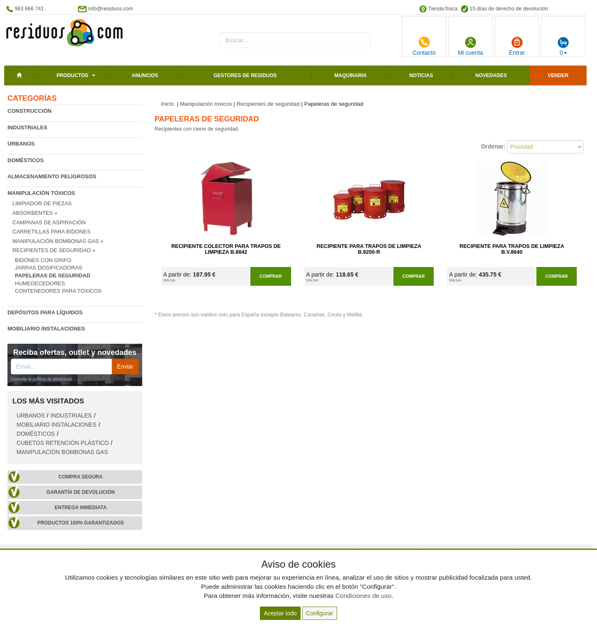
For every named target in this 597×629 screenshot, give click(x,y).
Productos (72, 75)
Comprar (271, 276)
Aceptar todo (280, 613)
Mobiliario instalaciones (46, 328)
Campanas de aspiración (49, 222)
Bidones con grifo (43, 260)
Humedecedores (40, 283)
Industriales (27, 127)
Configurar (319, 613)
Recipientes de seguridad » (53, 250)
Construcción (29, 111)
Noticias (421, 75)
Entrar (517, 46)
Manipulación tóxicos (41, 193)
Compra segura (80, 477)
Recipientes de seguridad (267, 104)
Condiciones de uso (363, 595)
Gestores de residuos (245, 75)
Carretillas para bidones (51, 231)
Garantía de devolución (80, 492)
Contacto (424, 46)
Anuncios (144, 75)
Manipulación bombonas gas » (58, 241)
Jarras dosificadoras (49, 268)
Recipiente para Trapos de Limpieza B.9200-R (369, 249)
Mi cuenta (470, 46)
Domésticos (25, 160)
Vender (558, 75)
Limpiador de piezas (42, 203)
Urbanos (21, 144)
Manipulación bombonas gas (62, 452)
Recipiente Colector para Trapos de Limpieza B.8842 (226, 249)
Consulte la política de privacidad (41, 379)
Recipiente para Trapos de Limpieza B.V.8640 (511, 249)
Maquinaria (351, 75)
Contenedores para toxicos (58, 291)
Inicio (167, 104)
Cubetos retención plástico (63, 443)
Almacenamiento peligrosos (51, 176)
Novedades (491, 75)
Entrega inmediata (81, 507)
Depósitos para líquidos (45, 312)
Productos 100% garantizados (80, 523)
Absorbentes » (34, 213)
